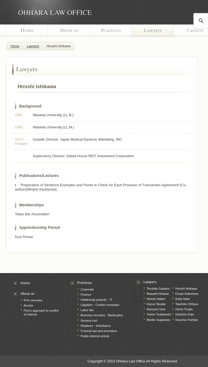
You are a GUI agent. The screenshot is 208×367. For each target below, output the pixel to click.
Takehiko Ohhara (187, 304)
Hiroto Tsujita (184, 309)
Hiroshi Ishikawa (186, 288)
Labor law (87, 310)
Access (29, 305)
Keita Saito (183, 298)
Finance (86, 294)
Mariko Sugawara (158, 319)
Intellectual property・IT (96, 299)
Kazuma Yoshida (187, 319)
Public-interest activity (95, 336)
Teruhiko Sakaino (158, 288)
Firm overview (33, 300)
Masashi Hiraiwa (158, 293)
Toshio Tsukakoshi (159, 314)
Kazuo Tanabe (156, 304)
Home (27, 30)
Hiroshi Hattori (156, 298)
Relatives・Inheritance (96, 325)
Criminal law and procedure (99, 331)
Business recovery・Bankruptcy (102, 315)
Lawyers (153, 30)
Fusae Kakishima (187, 293)
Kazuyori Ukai (156, 309)
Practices (111, 30)
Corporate (87, 289)
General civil (89, 320)
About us (69, 30)
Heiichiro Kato (185, 314)
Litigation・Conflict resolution (100, 304)
